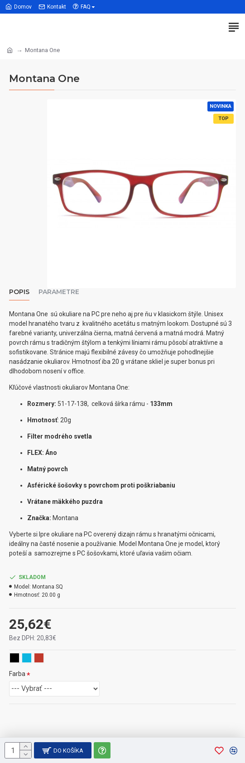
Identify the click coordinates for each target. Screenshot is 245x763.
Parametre (58, 292)
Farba (17, 673)
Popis (19, 292)
